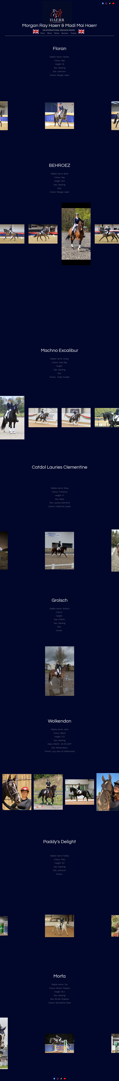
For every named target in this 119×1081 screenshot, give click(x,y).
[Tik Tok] (110, 3)
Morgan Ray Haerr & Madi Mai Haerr (59, 25)
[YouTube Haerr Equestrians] (113, 3)
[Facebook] (103, 3)
